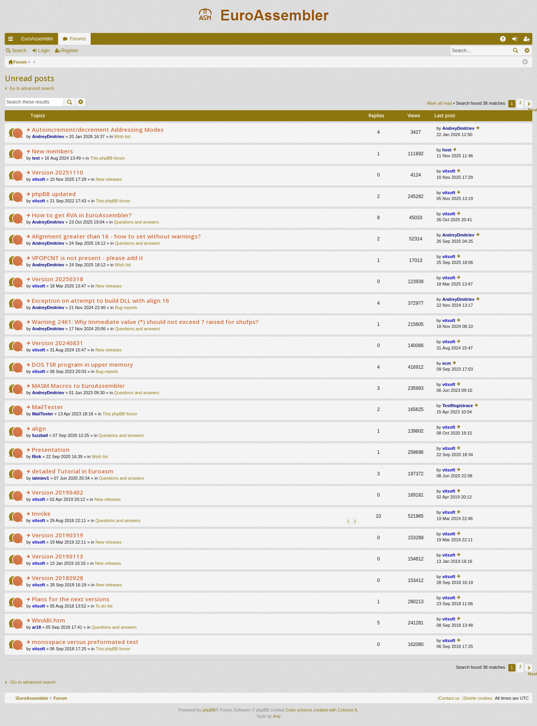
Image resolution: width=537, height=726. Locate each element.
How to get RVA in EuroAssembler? (82, 215)
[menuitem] (477, 698)
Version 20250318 (57, 279)
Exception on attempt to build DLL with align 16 (100, 300)
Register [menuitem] (528, 40)
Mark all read (439, 103)
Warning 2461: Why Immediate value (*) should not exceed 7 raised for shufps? (145, 322)
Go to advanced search (31, 88)
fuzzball (40, 435)
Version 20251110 (57, 172)
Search (19, 50)
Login (43, 50)
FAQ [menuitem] (505, 40)
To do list (103, 606)
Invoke (41, 513)
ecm (446, 363)
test (36, 158)
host (446, 149)
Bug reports (126, 307)
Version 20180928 (57, 578)
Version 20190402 (57, 492)
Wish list (122, 136)
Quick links (12, 40)
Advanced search (526, 50)
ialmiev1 (40, 478)
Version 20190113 (57, 556)
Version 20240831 (57, 343)
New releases (109, 179)
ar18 (36, 627)
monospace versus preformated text (85, 642)
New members (52, 151)
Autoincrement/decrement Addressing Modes (98, 129)
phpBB (209, 710)
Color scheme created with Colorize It (321, 710)
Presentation (50, 449)
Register (70, 50)
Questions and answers (136, 222)
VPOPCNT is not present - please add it (87, 258)
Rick (36, 456)
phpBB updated (54, 194)
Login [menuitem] (516, 40)
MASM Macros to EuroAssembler (78, 385)
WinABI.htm (48, 620)
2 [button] (520, 102)
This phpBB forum (107, 158)
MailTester (47, 407)
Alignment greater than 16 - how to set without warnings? (116, 236)
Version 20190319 (57, 535)
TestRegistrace (457, 405)
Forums (78, 39)
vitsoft (38, 179)
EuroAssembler (37, 39)
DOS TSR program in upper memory (82, 364)
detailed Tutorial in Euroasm (72, 471)
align (39, 428)
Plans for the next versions (71, 599)
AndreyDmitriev (48, 136)
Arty (277, 716)
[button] (528, 103)
